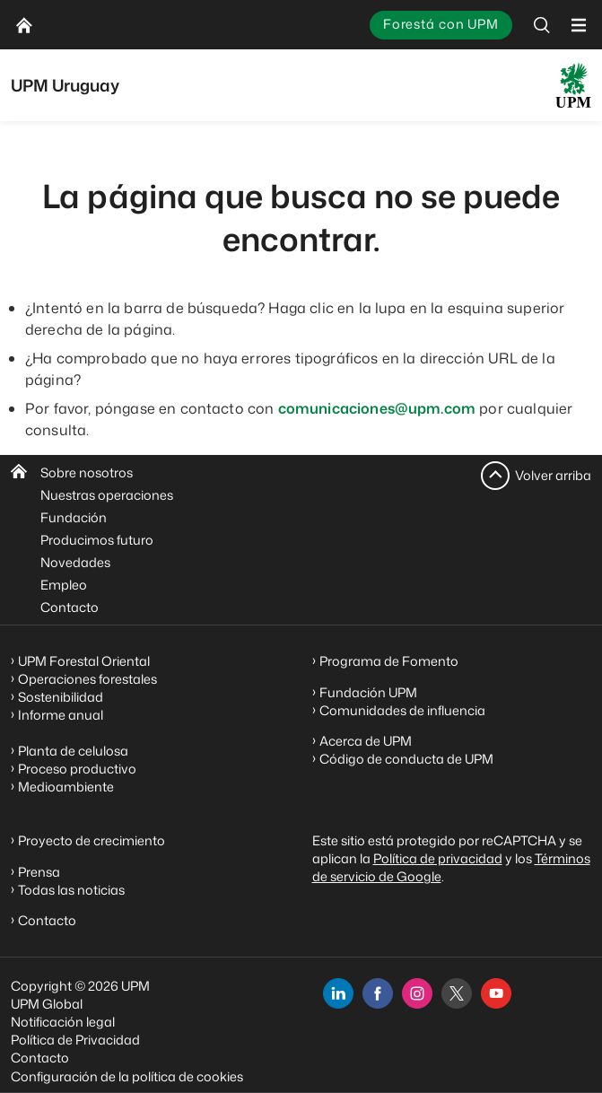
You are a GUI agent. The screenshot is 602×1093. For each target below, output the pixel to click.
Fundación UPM (368, 692)
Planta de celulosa (73, 750)
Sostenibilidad (60, 696)
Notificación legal (63, 1021)
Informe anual (60, 714)
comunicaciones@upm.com (377, 408)
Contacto (69, 607)
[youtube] (496, 993)
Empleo (63, 584)
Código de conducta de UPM (406, 758)
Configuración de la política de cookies (127, 1076)
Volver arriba (553, 475)
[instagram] (417, 993)
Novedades (75, 562)
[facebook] (377, 993)
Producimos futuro (96, 539)
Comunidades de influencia (402, 710)
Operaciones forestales (87, 678)
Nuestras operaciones (106, 494)
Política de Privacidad (75, 1039)
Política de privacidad (437, 858)
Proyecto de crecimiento (91, 840)
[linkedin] (338, 993)
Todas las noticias (71, 889)
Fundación (73, 517)
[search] (542, 24)
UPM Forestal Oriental (84, 660)
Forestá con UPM (441, 23)
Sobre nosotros (86, 472)
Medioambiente (66, 786)
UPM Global (47, 1003)
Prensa (39, 871)
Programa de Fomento (388, 660)
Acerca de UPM (365, 740)
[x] (456, 993)
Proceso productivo (77, 768)
